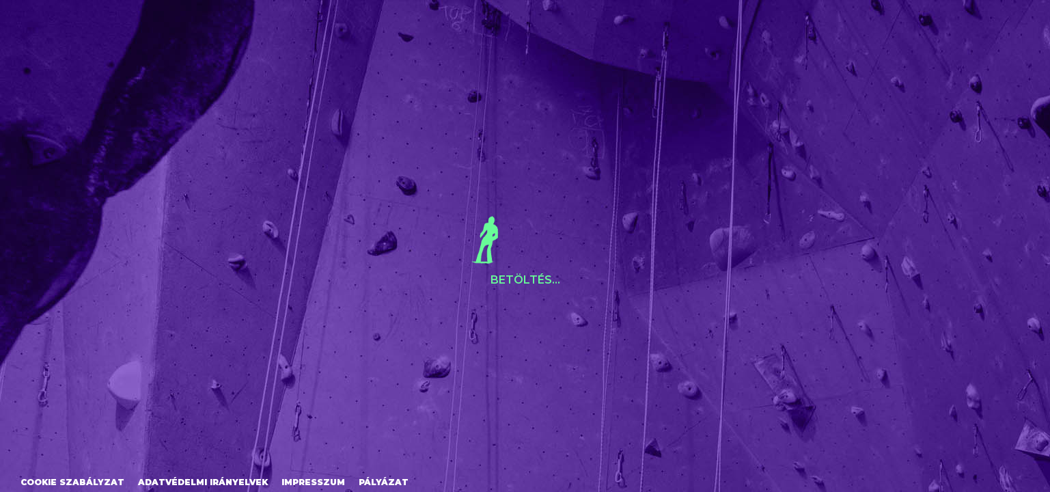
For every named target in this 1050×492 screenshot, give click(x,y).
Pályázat (384, 482)
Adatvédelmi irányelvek (203, 482)
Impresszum (313, 482)
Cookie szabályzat (72, 482)
